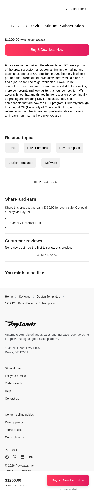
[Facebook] (7, 457)
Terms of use (13, 429)
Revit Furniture (37, 148)
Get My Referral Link (25, 223)
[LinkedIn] (22, 457)
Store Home (75, 9)
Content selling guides (19, 414)
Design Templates (20, 162)
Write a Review (47, 255)
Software (51, 162)
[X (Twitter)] (14, 457)
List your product (16, 376)
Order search (13, 383)
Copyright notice (15, 437)
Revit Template (69, 148)
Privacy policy (14, 422)
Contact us (12, 398)
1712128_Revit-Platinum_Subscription (30, 303)
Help (8, 391)
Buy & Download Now (47, 50)
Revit (11, 148)
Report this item (47, 182)
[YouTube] (31, 457)
